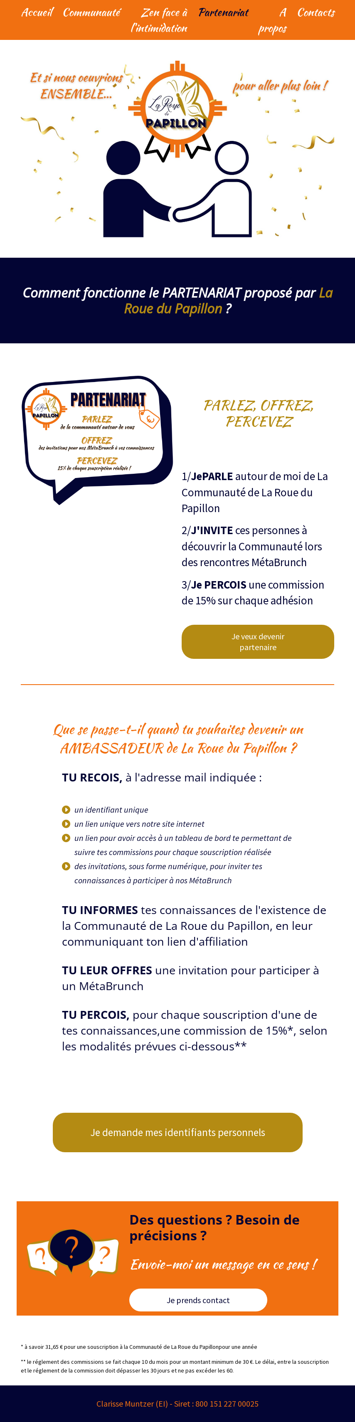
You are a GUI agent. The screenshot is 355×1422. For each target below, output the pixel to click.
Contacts (315, 12)
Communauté (91, 12)
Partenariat (222, 12)
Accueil (36, 12)
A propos (272, 20)
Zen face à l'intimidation (158, 20)
